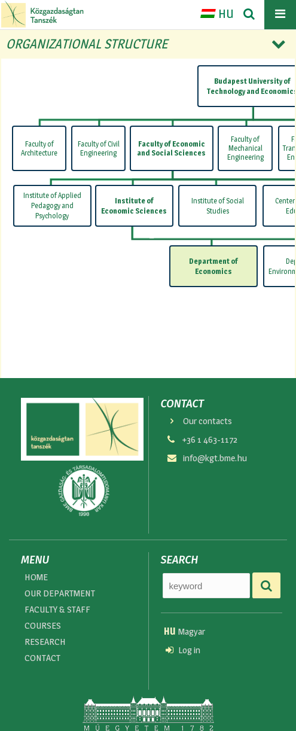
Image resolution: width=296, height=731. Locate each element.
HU (217, 14)
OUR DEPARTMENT (60, 593)
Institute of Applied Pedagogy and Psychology (52, 206)
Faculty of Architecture (39, 148)
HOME (36, 577)
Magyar (184, 631)
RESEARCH (45, 642)
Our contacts (199, 421)
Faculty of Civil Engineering (99, 148)
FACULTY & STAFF (57, 610)
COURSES (43, 626)
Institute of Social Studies (217, 205)
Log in (183, 650)
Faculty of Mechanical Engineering (245, 148)
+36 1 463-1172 (202, 440)
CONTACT (42, 659)
